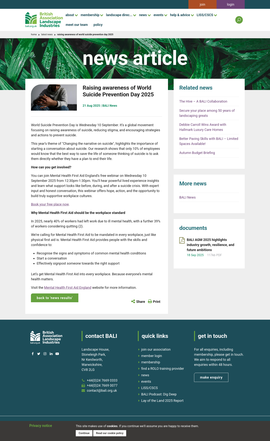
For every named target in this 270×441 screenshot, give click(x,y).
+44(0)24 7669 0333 (102, 380)
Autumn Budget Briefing (197, 153)
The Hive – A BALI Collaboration (203, 101)
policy (98, 25)
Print (156, 302)
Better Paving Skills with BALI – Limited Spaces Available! (208, 141)
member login (151, 356)
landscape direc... (120, 15)
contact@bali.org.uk (102, 390)
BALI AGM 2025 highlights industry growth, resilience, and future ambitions (210, 245)
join (202, 4)
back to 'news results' (55, 298)
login (230, 4)
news (145, 15)
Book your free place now (50, 204)
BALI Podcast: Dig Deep (159, 394)
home (34, 34)
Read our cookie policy (110, 433)
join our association (156, 349)
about (70, 15)
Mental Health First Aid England (67, 288)
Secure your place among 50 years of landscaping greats (207, 113)
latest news (47, 34)
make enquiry (211, 377)
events (161, 15)
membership (90, 15)
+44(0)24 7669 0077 (102, 385)
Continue (84, 433)
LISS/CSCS (209, 15)
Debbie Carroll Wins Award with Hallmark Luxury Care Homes (202, 127)
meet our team (77, 25)
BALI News (187, 197)
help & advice (183, 15)
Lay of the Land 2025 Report (162, 400)
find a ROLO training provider (162, 368)
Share (140, 302)
